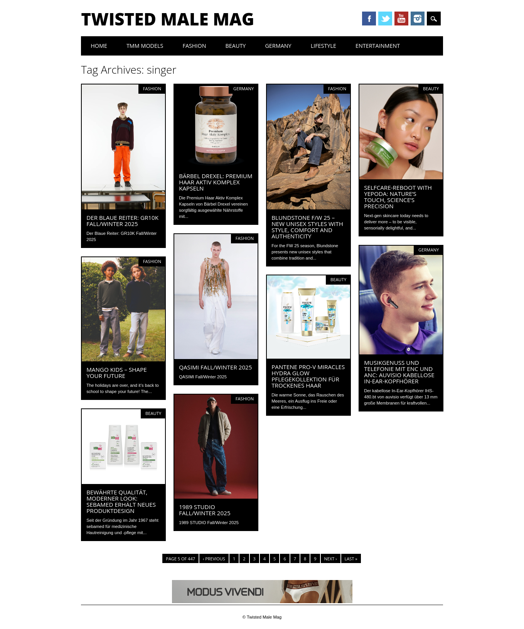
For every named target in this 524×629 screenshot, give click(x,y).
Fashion (194, 45)
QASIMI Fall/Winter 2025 (215, 367)
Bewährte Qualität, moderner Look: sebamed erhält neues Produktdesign (121, 501)
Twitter (385, 18)
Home (99, 45)
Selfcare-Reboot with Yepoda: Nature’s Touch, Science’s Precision (398, 197)
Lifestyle (323, 45)
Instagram (418, 18)
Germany (278, 45)
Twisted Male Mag (167, 18)
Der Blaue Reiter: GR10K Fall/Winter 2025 (122, 221)
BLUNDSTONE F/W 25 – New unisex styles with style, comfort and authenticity (307, 227)
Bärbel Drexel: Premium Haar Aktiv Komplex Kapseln (215, 182)
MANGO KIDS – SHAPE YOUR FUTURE (116, 372)
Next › (330, 559)
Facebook (369, 18)
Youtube (401, 18)
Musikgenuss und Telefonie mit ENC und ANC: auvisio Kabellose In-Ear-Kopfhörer (399, 372)
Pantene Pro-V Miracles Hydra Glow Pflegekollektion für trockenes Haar (308, 376)
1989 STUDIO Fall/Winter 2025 (204, 510)
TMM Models (144, 45)
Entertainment (378, 45)
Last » (351, 559)
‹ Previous (214, 559)
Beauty (236, 45)
